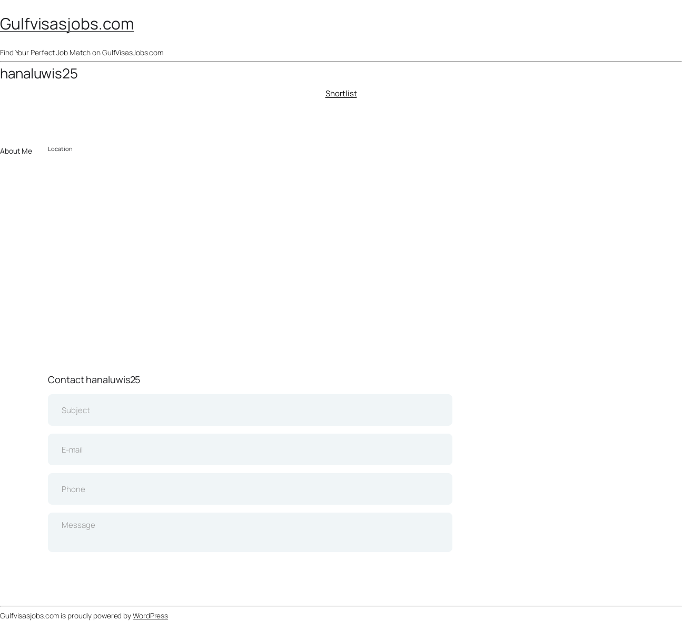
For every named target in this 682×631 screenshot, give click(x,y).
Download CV (58, 119)
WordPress (150, 615)
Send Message (250, 572)
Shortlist (341, 93)
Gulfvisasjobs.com (67, 23)
